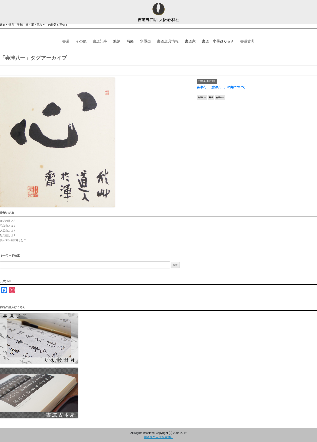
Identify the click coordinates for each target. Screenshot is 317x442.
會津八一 (220, 97)
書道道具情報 (168, 41)
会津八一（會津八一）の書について (221, 87)
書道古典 (247, 41)
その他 (81, 41)
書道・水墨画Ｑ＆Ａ (218, 41)
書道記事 (100, 41)
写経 (130, 41)
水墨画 (145, 41)
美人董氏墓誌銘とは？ (13, 240)
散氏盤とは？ (8, 235)
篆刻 (116, 41)
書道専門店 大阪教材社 (158, 19)
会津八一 (202, 97)
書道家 (190, 41)
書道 (66, 41)
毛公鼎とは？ (8, 225)
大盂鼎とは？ (8, 230)
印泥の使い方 (8, 220)
